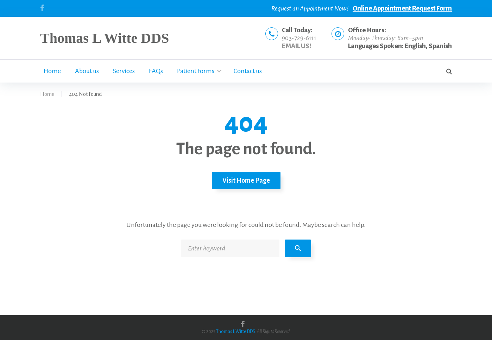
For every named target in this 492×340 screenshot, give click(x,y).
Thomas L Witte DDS (104, 38)
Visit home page (246, 180)
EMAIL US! (296, 46)
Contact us (248, 70)
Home (52, 70)
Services (124, 70)
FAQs (156, 70)
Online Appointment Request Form (402, 8)
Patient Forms (195, 70)
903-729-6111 (299, 37)
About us (87, 70)
